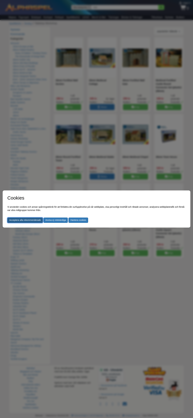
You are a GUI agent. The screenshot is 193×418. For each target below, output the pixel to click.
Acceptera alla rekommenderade (25, 220)
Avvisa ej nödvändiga (55, 220)
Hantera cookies (78, 220)
